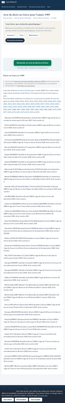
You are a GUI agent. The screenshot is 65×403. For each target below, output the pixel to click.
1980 (50, 109)
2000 (20, 107)
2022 (31, 101)
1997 (34, 107)
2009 (32, 104)
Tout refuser (7, 399)
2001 (15, 107)
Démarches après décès (37, 7)
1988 (14, 109)
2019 (45, 101)
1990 (9, 109)
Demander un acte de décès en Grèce (32, 63)
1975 (14, 112)
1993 (52, 107)
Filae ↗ (22, 35)
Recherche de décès (8, 7)
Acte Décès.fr (11, 2)
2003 (5, 107)
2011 (23, 104)
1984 (32, 109)
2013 (14, 104)
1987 (18, 109)
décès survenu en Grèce (22, 90)
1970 (37, 112)
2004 (57, 104)
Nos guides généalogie (15, 40)
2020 (40, 101)
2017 (54, 101)
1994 (47, 107)
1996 (38, 107)
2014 (10, 104)
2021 (36, 101)
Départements (22, 7)
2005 (52, 104)
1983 (37, 109)
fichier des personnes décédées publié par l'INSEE (29, 81)
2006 (47, 104)
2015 (5, 104)
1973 (23, 112)
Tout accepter (35, 399)
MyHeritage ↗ (34, 35)
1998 (29, 107)
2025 (17, 101)
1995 (43, 107)
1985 (28, 109)
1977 (5, 112)
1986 (23, 109)
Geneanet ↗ (11, 35)
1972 (27, 112)
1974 (18, 112)
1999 (25, 107)
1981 (45, 109)
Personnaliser (21, 399)
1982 (41, 109)
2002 (10, 107)
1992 (56, 107)
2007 (42, 104)
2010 (28, 104)
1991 (5, 109)
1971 (31, 112)
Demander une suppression (26, 86)
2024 (22, 101)
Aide (48, 7)
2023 (27, 101)
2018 (50, 101)
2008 (37, 104)
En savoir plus (43, 395)
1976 (9, 112)
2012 (19, 104)
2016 (59, 101)
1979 (55, 109)
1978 (59, 109)
